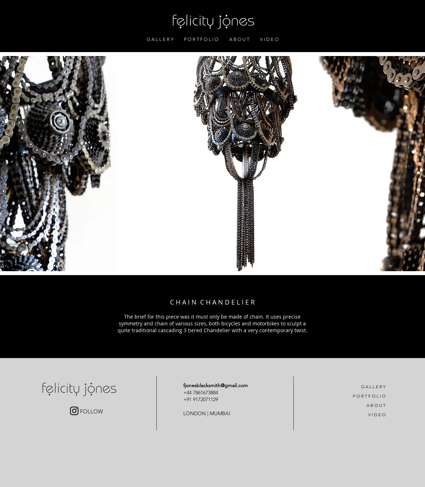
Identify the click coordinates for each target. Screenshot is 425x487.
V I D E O (377, 414)
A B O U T (376, 405)
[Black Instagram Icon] (74, 411)
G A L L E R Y (373, 386)
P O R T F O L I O (369, 396)
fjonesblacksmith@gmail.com (215, 385)
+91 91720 (194, 399)
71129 (212, 399)
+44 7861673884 (201, 392)
